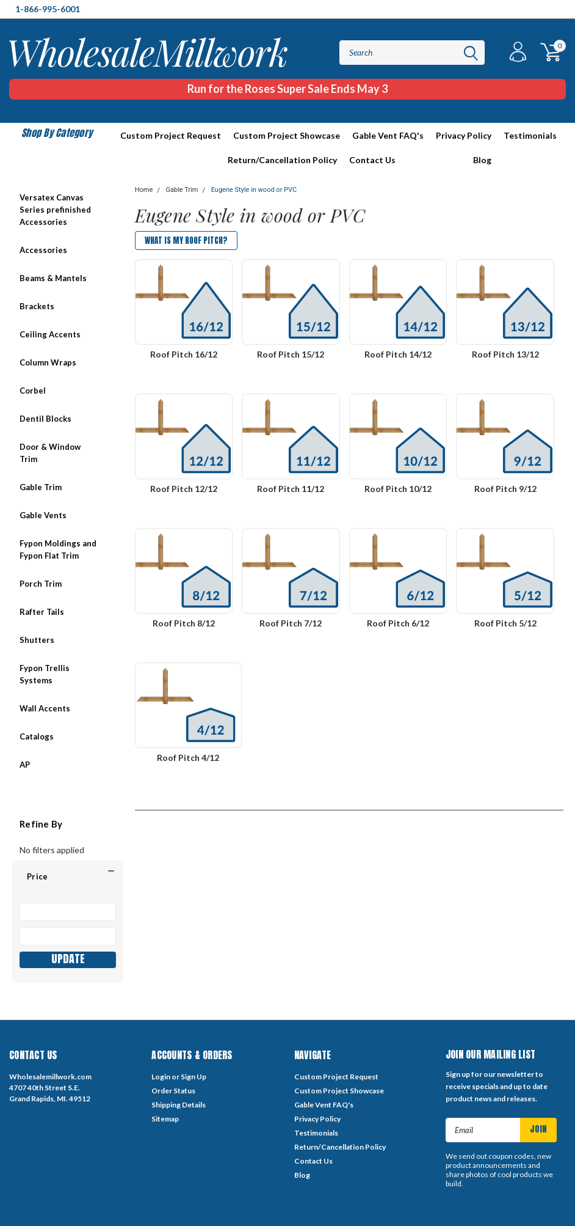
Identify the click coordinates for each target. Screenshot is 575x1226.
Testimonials (530, 135)
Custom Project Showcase (286, 135)
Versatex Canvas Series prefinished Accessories (55, 210)
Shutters (37, 640)
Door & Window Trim (50, 453)
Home (144, 190)
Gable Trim (41, 487)
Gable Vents (43, 515)
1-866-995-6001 (47, 9)
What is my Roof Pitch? (186, 240)
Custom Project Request (170, 135)
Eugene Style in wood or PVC (254, 190)
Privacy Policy (463, 135)
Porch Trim (41, 584)
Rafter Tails (42, 612)
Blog (482, 160)
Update (68, 959)
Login (160, 1076)
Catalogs (37, 736)
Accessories (43, 250)
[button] (68, 876)
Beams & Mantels (53, 278)
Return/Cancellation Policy (282, 160)
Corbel (33, 390)
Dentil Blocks (45, 419)
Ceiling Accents (50, 334)
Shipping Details (178, 1104)
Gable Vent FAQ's (388, 135)
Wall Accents (45, 708)
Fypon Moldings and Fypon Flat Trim (58, 549)
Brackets (37, 306)
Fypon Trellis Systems (45, 674)
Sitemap (165, 1118)
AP (25, 764)
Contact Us (372, 160)
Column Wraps (48, 362)
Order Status (173, 1090)
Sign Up (193, 1076)
